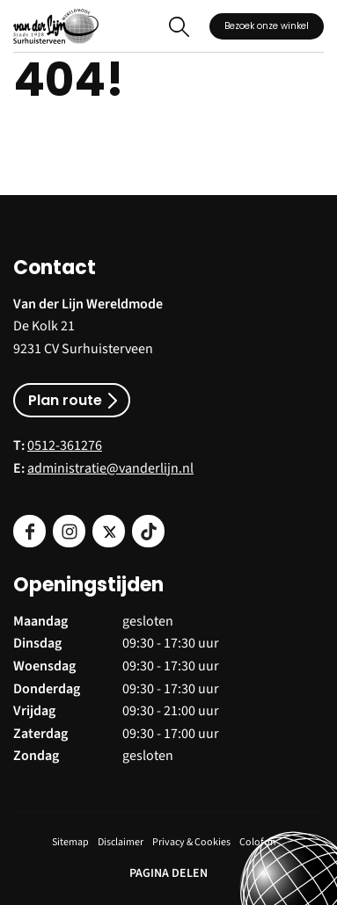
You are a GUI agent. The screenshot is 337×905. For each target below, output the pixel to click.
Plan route (65, 400)
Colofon (257, 842)
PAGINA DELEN (168, 873)
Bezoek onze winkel (266, 26)
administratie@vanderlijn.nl (110, 468)
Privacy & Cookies (191, 842)
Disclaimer (120, 842)
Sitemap (70, 842)
